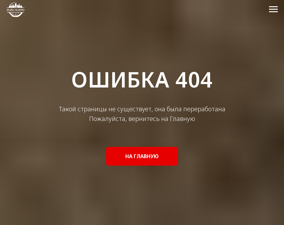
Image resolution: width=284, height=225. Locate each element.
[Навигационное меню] (273, 9)
